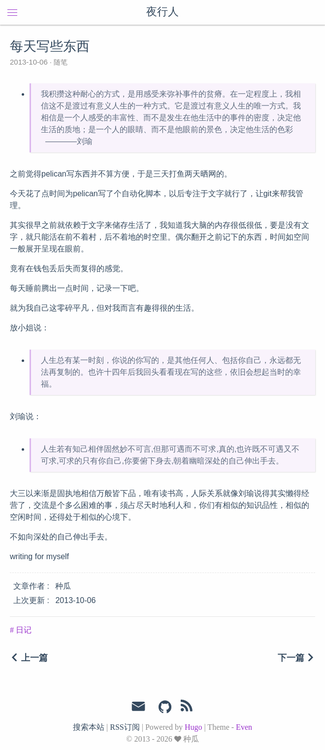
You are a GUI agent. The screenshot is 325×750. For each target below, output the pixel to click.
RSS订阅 (124, 727)
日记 (23, 630)
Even (244, 727)
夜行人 (162, 12)
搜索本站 (88, 727)
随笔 (59, 62)
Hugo (193, 727)
